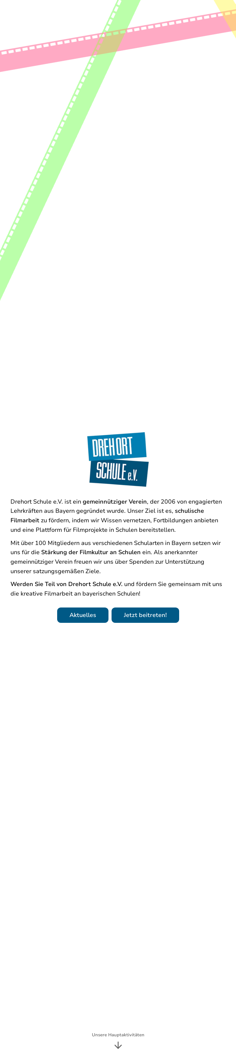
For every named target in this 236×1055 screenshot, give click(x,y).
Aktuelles (82, 615)
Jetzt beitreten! (145, 615)
